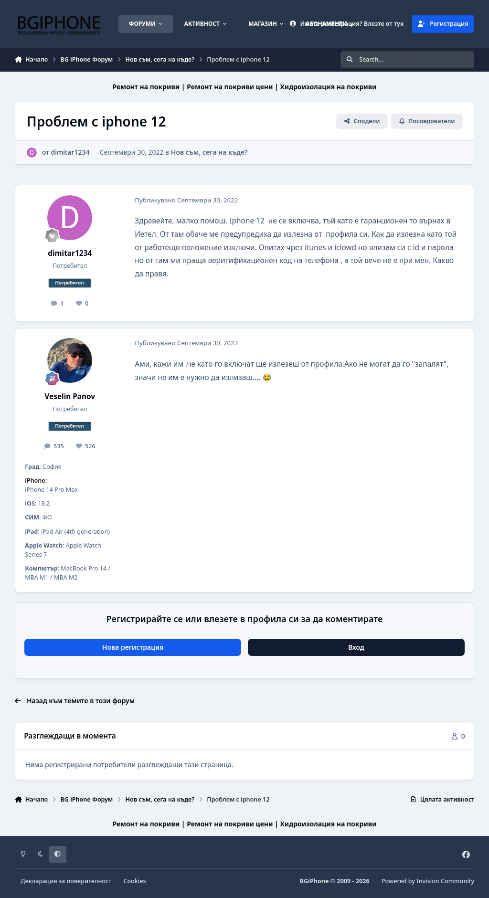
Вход (356, 647)
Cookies (134, 881)
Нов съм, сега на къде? (209, 152)
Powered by (428, 881)
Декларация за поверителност (66, 881)
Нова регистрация (133, 647)
